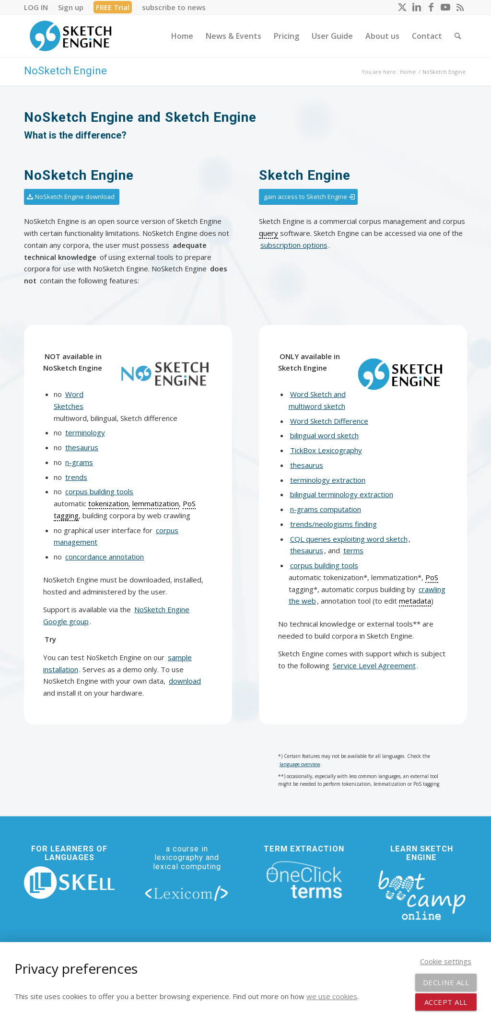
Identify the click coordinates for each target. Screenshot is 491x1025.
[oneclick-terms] (304, 880)
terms (353, 550)
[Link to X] (402, 7)
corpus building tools (99, 491)
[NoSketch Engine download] (71, 197)
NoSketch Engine (65, 71)
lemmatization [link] (155, 503)
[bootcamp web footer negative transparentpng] (421, 894)
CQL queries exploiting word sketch (349, 539)
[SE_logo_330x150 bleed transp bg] (70, 36)
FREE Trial (112, 7)
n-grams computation (325, 509)
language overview (300, 764)
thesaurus (81, 447)
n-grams (79, 462)
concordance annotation (104, 556)
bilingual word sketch (324, 435)
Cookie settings (445, 961)
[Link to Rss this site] (460, 7)
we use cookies (331, 996)
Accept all (446, 1002)
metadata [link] (415, 601)
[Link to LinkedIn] (416, 7)
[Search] (457, 36)
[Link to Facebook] (431, 7)
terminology (85, 432)
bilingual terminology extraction (341, 494)
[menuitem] (38, 7)
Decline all (446, 982)
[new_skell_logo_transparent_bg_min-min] (69, 882)
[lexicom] (186, 893)
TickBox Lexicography (326, 450)
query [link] (268, 233)
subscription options (293, 245)
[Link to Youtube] (445, 7)
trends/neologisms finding (333, 524)
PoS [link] (431, 577)
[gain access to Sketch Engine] (308, 197)
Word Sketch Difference (329, 421)
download (185, 681)
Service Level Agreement (374, 665)
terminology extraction (327, 480)
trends (76, 477)
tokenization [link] (108, 503)
